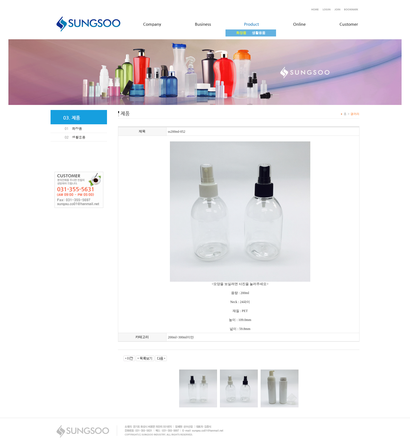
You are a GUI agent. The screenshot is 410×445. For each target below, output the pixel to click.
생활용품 (258, 33)
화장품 (77, 128)
